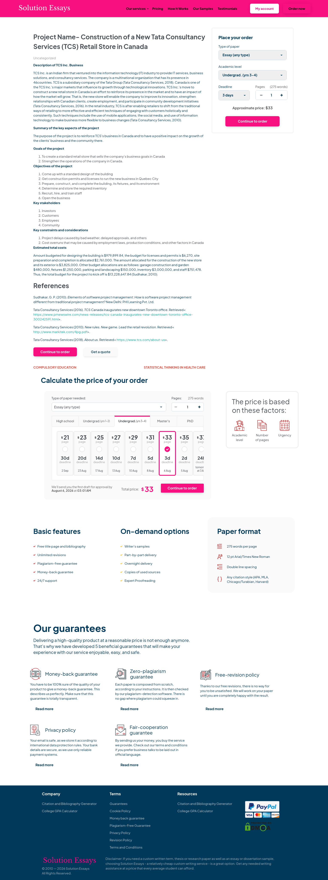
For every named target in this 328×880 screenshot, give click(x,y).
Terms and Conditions (126, 847)
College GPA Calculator (60, 811)
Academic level (230, 66)
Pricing (157, 8)
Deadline (225, 86)
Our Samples (203, 8)
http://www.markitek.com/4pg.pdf (60, 332)
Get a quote (100, 352)
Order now (296, 8)
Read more (45, 709)
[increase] (281, 95)
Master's (160, 419)
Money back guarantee (127, 818)
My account (264, 8)
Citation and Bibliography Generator (69, 803)
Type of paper (229, 46)
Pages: (177, 398)
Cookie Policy (120, 811)
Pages (260, 86)
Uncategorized (44, 58)
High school (63, 419)
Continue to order (55, 352)
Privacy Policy (120, 833)
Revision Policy (121, 840)
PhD (185, 419)
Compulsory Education (54, 367)
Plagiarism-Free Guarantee (130, 825)
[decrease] (261, 95)
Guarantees (118, 803)
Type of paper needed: (69, 398)
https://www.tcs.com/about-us (141, 340)
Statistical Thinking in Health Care (174, 367)
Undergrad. (94, 419)
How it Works (178, 8)
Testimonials (227, 8)
